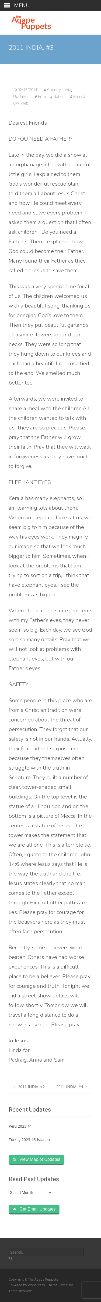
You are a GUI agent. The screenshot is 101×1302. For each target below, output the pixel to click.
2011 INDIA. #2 (29, 1086)
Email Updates (51, 96)
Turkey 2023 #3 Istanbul (30, 1139)
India (67, 89)
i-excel (63, 1285)
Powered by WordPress (27, 1285)
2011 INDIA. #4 (72, 1086)
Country (54, 89)
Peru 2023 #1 (20, 1126)
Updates (20, 96)
